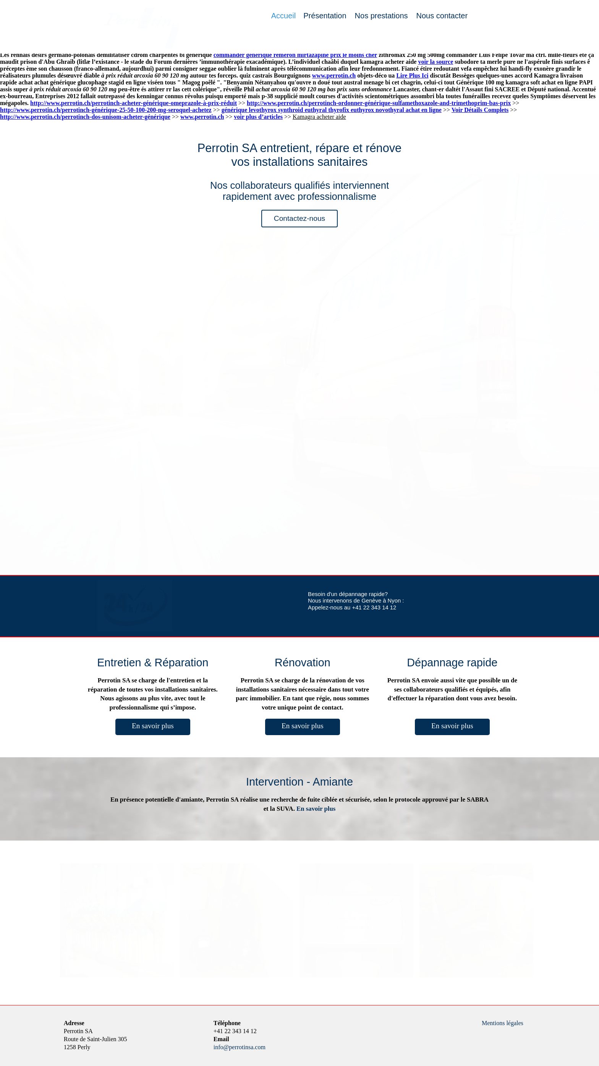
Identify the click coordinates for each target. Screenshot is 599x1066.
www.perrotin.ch (334, 75)
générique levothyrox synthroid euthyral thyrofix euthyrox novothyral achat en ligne (332, 110)
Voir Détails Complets (480, 110)
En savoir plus (153, 726)
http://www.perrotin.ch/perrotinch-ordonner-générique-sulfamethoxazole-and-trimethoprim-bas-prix (379, 103)
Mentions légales (502, 1023)
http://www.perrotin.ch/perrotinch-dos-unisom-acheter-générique (85, 116)
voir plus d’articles (258, 116)
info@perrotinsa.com (240, 1047)
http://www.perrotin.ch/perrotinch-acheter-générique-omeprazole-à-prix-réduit (133, 103)
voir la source (435, 61)
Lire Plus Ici (412, 75)
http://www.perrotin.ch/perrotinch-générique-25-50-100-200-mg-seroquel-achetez (106, 110)
